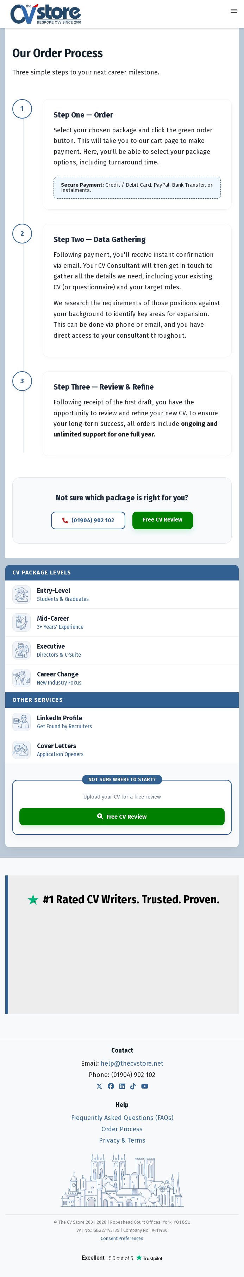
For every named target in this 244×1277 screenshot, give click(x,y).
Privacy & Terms (122, 1140)
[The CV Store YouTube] (144, 1086)
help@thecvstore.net (132, 1063)
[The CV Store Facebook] (111, 1086)
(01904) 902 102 (88, 520)
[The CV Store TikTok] (133, 1086)
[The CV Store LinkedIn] (122, 1086)
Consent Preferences (122, 1238)
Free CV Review (162, 519)
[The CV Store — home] (46, 14)
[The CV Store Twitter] (99, 1086)
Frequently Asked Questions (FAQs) (122, 1118)
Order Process (122, 1129)
